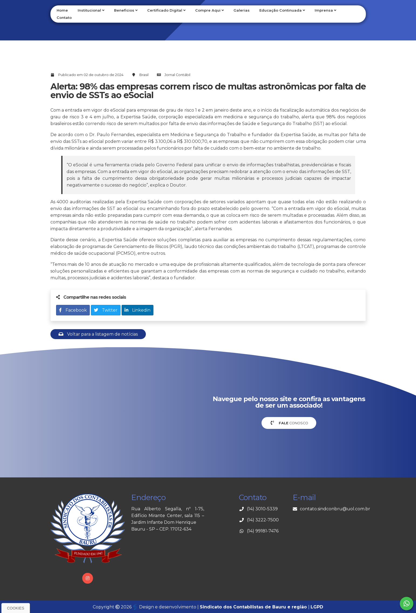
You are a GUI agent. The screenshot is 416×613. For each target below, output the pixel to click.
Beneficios (125, 10)
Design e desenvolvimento (165, 606)
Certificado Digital (166, 10)
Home (62, 10)
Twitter (106, 310)
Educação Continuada (282, 10)
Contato (64, 17)
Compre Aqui (209, 10)
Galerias (241, 10)
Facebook (73, 310)
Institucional (91, 10)
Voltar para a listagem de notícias (98, 334)
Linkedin (137, 310)
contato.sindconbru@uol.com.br (335, 508)
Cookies (15, 608)
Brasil (144, 75)
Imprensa (325, 10)
